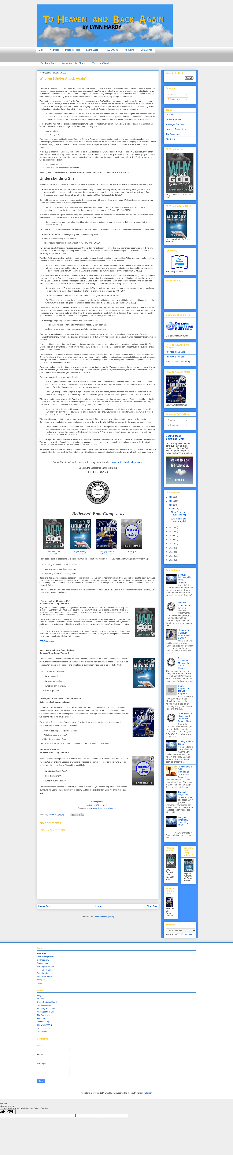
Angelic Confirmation (175, 357)
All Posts (54, 50)
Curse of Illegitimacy (183, 793)
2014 (171, 560)
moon (39, 983)
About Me (129, 50)
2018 (171, 543)
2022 (171, 527)
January (175, 508)
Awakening (41, 953)
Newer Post (44, 906)
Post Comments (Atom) (104, 917)
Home (98, 906)
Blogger (148, 1093)
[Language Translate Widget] (180, 930)
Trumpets (41, 980)
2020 (171, 535)
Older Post (152, 906)
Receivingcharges (44, 970)
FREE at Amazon (47, 641)
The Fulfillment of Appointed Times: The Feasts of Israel (185, 717)
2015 (171, 556)
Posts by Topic (72, 50)
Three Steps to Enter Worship (178, 513)
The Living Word (100, 63)
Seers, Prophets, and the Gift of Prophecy (184, 690)
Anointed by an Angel (175, 352)
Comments (174, 99)
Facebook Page (48, 63)
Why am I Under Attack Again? (178, 520)
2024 (171, 501)
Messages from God (175, 124)
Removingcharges (45, 976)
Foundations (42, 963)
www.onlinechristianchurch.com (126, 462)
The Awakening (173, 134)
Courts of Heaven (174, 119)
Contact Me (146, 50)
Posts (171, 94)
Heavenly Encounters (176, 129)
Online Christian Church (74, 63)
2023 (171, 505)
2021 (171, 531)
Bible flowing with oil (45, 957)
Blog (41, 50)
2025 (171, 497)
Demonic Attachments (184, 603)
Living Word (92, 50)
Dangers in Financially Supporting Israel (183, 821)
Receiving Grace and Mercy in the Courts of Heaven (183, 663)
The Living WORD (45, 1025)
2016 (171, 552)
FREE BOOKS (111, 50)
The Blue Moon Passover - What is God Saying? (185, 634)
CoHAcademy (43, 960)
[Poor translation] (11, 1111)
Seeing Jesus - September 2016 (175, 437)
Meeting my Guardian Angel (179, 361)
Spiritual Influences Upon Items (185, 577)
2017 (171, 548)
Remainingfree (43, 973)
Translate (184, 934)
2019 (171, 539)
